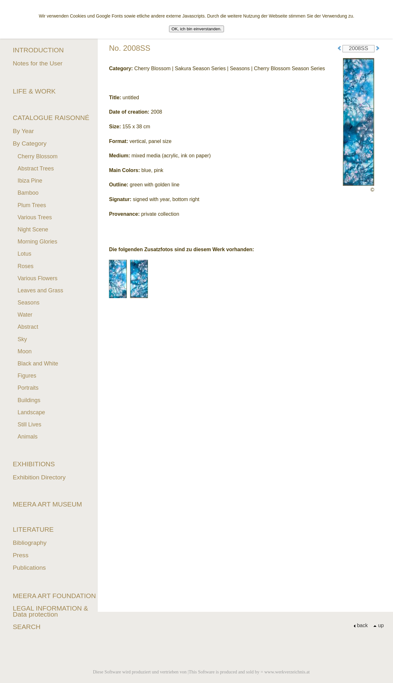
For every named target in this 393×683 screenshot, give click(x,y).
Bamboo (28, 193)
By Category (30, 143)
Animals (28, 436)
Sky (22, 339)
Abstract (28, 327)
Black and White (38, 363)
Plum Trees (32, 205)
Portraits (28, 388)
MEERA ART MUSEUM (47, 504)
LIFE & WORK (34, 91)
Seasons (28, 302)
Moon (25, 351)
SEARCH (27, 626)
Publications (29, 567)
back (360, 625)
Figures (27, 375)
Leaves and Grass (40, 290)
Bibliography (30, 542)
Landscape (31, 412)
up (378, 625)
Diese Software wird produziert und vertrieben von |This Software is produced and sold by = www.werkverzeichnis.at (201, 671)
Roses (26, 266)
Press (20, 555)
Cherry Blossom (38, 156)
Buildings (29, 400)
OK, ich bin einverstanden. (196, 28)
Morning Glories (37, 241)
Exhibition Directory (39, 477)
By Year (23, 131)
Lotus (24, 254)
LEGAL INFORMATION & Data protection (50, 611)
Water (25, 314)
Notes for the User (38, 63)
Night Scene (33, 229)
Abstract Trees (36, 168)
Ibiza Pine (30, 180)
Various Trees (35, 217)
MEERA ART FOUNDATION (54, 595)
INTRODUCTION (38, 50)
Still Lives (29, 424)
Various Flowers (38, 278)
